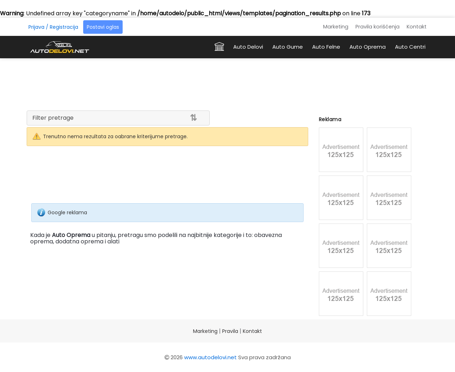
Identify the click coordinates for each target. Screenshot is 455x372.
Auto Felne (326, 46)
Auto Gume (287, 46)
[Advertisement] (227, 83)
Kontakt (417, 26)
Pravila (230, 331)
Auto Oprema (367, 46)
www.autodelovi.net (210, 357)
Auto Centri (410, 46)
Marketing (335, 26)
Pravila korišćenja (377, 26)
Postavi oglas (103, 27)
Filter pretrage (53, 118)
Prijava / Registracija (53, 27)
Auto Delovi (248, 46)
